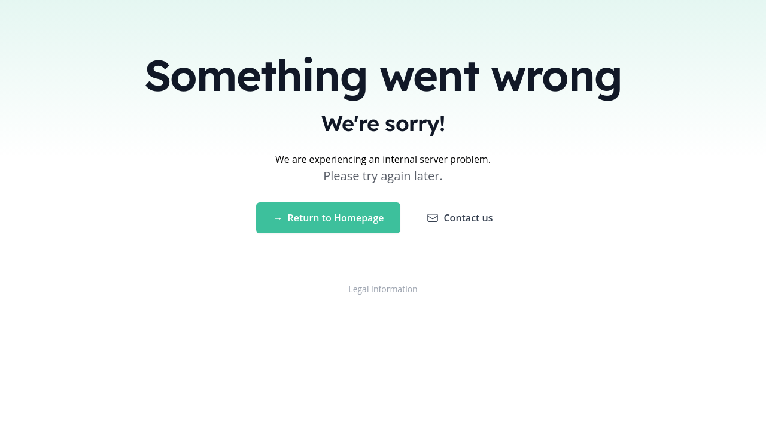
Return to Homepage (328, 218)
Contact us (460, 217)
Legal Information (382, 289)
